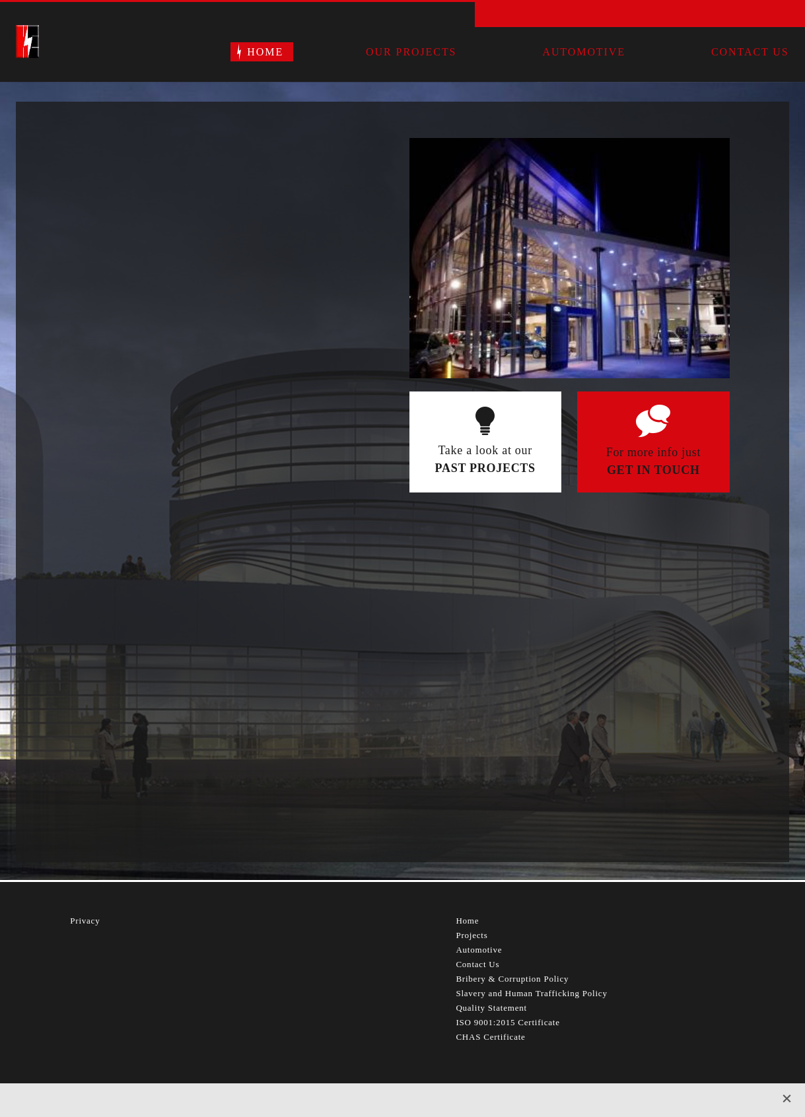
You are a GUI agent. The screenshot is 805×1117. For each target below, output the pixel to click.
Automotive (583, 51)
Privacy (85, 921)
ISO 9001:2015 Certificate (507, 1022)
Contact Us (750, 51)
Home (265, 51)
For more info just (653, 462)
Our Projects (411, 51)
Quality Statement (491, 1008)
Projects (471, 935)
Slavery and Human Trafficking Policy (531, 993)
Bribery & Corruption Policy (512, 979)
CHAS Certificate (490, 1037)
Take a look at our (485, 460)
